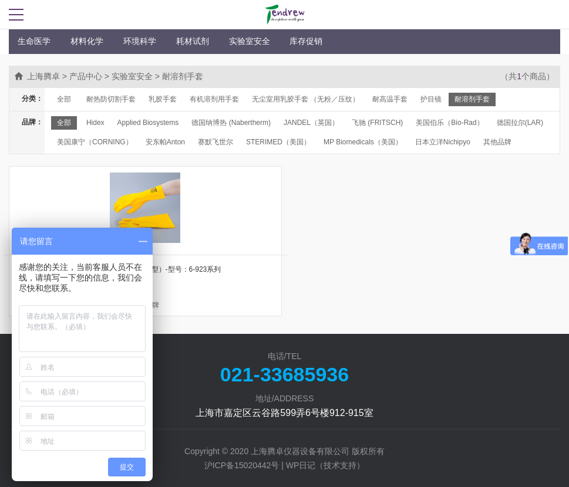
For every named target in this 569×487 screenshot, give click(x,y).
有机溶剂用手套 (214, 99)
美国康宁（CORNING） (95, 142)
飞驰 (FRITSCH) (377, 123)
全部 (64, 99)
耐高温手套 (390, 99)
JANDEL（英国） (311, 123)
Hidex (95, 123)
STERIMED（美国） (278, 142)
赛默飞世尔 (215, 142)
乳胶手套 (163, 99)
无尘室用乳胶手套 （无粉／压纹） (305, 99)
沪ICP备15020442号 (242, 465)
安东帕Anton (165, 142)
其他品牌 (497, 142)
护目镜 (431, 99)
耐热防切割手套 (111, 99)
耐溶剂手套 (472, 99)
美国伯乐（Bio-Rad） (449, 123)
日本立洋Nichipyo (442, 142)
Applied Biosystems (148, 123)
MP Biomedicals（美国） (363, 142)
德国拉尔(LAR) (520, 123)
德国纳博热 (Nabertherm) (231, 123)
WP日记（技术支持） (325, 465)
